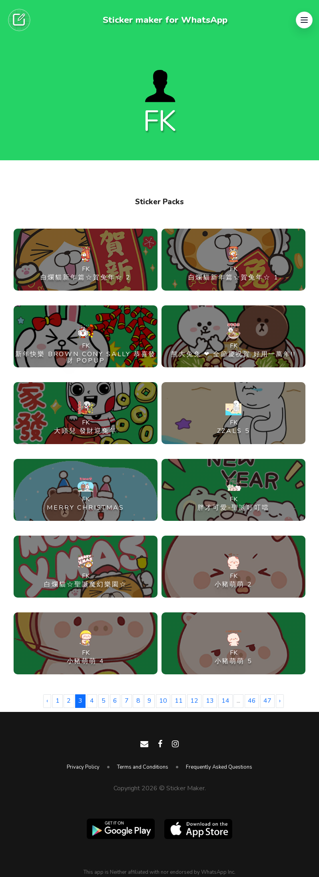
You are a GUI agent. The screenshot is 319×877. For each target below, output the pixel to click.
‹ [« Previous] (47, 700)
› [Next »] (280, 700)
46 (252, 700)
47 (267, 700)
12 (194, 700)
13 (210, 700)
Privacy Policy (83, 767)
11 (179, 700)
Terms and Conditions (142, 767)
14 (225, 700)
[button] (304, 20)
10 (163, 700)
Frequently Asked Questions (219, 767)
